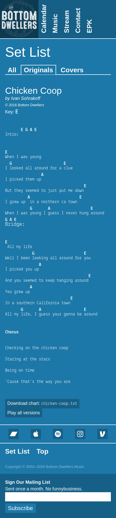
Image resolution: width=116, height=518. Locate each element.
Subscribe (20, 508)
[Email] (58, 496)
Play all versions (23, 412)
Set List (17, 451)
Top (42, 451)
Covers (72, 70)
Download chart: (42, 403)
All (12, 70)
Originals (38, 70)
